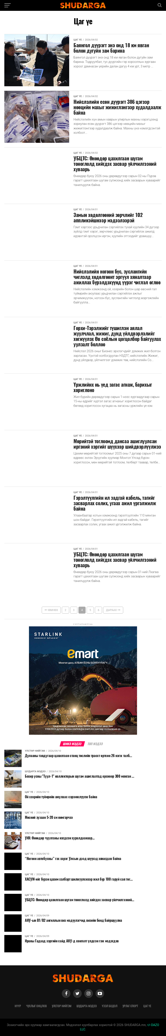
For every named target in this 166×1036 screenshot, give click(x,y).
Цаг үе (147, 1006)
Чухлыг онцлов (36, 1006)
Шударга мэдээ (87, 1006)
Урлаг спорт (130, 1006)
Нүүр (18, 1006)
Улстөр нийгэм (61, 1006)
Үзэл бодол (109, 1006)
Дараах (113, 610)
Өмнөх (51, 610)
